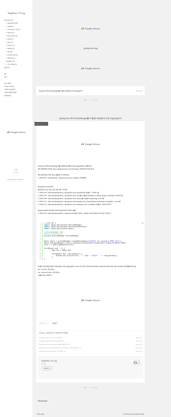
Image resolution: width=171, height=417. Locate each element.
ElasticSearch (12, 55)
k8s (9, 52)
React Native (12, 36)
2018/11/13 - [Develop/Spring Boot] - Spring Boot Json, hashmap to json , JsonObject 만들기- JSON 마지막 (75, 204)
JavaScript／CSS (13, 29)
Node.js (10, 33)
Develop (8, 20)
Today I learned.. (9, 86)
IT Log (43, 364)
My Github (7, 83)
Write (38, 414)
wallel (142, 414)
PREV (85, 100)
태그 (5, 77)
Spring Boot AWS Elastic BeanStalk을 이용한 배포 (54, 344)
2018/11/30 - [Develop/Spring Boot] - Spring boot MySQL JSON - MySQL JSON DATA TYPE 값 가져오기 (75, 213)
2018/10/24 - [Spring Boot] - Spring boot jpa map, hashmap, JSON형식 (62, 178)
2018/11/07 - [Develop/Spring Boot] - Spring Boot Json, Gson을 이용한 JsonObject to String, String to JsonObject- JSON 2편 (81, 195)
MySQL (11, 48)
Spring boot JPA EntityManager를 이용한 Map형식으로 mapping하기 (61, 91)
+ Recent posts (42, 401)
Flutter (10, 39)
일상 (7, 67)
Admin (42, 414)
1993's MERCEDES (10, 92)
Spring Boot (12, 23)
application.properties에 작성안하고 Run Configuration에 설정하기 (59, 348)
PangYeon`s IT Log (16, 13)
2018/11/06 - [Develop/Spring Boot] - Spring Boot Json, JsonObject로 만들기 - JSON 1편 (69, 192)
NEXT (95, 100)
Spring (10, 26)
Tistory (131, 414)
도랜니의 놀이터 (9, 89)
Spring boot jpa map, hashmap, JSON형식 (51, 351)
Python (11, 45)
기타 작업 (12, 64)
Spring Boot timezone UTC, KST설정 (50, 337)
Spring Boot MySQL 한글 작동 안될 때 (50, 341)
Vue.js (10, 42)
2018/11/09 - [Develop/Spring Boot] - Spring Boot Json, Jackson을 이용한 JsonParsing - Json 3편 (71, 198)
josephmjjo (7, 95)
